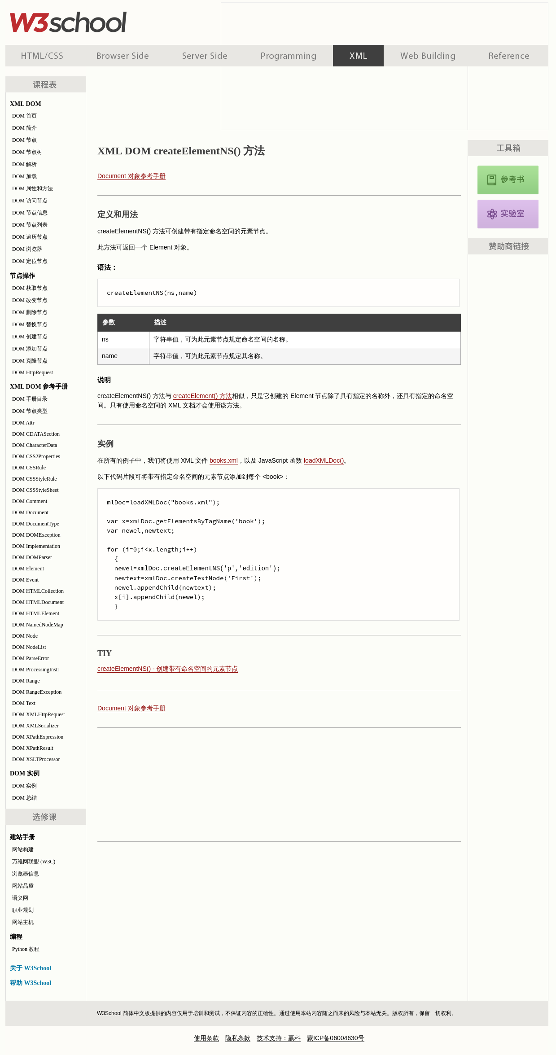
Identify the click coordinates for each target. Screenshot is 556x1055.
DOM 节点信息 (30, 213)
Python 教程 (25, 949)
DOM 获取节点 (30, 288)
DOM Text (23, 703)
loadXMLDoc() (324, 460)
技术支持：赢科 (279, 1038)
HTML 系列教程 (42, 55)
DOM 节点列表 (30, 225)
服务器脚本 (205, 55)
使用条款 (206, 1038)
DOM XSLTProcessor (36, 759)
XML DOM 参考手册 (507, 180)
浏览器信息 (25, 874)
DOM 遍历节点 (30, 237)
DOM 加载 (24, 176)
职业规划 (23, 910)
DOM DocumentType (35, 524)
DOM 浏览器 (27, 249)
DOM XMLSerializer (35, 725)
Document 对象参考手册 (131, 175)
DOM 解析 (24, 164)
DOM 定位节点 (30, 261)
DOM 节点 (24, 140)
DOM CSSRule (29, 467)
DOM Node (25, 636)
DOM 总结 (24, 798)
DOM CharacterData (34, 445)
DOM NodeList (29, 647)
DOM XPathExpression (37, 737)
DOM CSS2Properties (36, 456)
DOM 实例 (24, 786)
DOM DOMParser (32, 557)
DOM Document (30, 512)
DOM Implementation (36, 546)
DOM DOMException (36, 535)
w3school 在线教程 (88, 20)
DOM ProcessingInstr (35, 669)
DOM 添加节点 (30, 349)
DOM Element (28, 568)
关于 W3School (30, 968)
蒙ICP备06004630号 (335, 1038)
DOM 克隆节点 (30, 361)
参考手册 (510, 55)
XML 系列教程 (358, 55)
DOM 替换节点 (30, 324)
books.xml (224, 460)
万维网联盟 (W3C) (33, 861)
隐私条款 (237, 1038)
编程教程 (288, 55)
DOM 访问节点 (30, 200)
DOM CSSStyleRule (34, 479)
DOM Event (25, 580)
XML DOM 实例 (507, 214)
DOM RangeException (36, 692)
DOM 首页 (24, 116)
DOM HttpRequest (32, 372)
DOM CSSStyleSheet (35, 490)
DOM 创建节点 (30, 336)
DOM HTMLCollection (38, 591)
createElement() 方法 (202, 395)
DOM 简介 (24, 128)
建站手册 (428, 55)
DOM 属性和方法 (32, 188)
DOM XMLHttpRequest (38, 714)
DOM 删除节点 (30, 312)
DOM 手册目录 (30, 399)
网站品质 (23, 886)
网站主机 (23, 922)
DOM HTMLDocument (38, 602)
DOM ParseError (30, 658)
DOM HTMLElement (35, 613)
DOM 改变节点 (30, 300)
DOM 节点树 (27, 152)
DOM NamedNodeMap (37, 625)
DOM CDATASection (36, 434)
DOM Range (26, 681)
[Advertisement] (276, 784)
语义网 (20, 898)
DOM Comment (29, 501)
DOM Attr (23, 423)
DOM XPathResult (32, 748)
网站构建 (23, 849)
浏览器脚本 (123, 55)
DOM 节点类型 (30, 411)
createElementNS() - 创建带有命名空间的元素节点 (167, 668)
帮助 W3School (30, 983)
